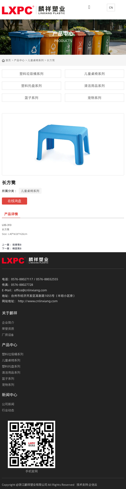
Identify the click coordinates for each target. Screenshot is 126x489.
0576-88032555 (47, 279)
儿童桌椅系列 (36, 60)
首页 (9, 60)
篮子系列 (8, 378)
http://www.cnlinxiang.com (38, 301)
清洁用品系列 (11, 372)
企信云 (93, 485)
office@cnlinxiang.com (30, 290)
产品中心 (19, 60)
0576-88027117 (22, 279)
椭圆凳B (16, 248)
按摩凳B (16, 244)
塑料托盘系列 (11, 366)
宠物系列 (8, 384)
